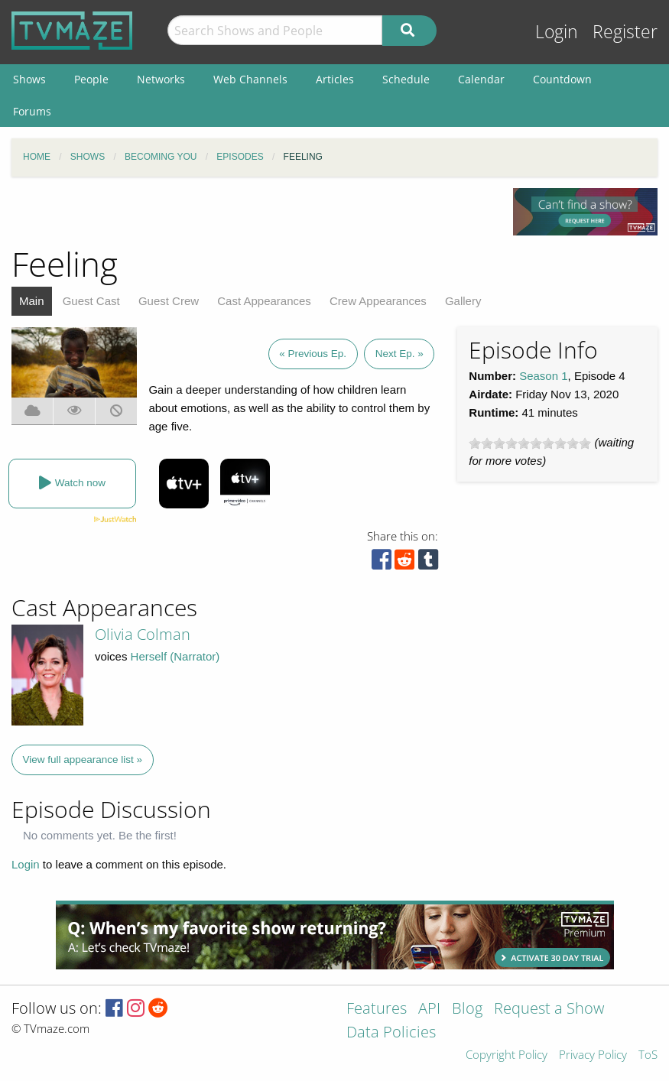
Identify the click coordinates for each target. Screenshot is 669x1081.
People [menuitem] (91, 79)
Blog (467, 1009)
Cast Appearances (264, 300)
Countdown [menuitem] (562, 79)
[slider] (530, 443)
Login (556, 32)
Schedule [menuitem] (406, 79)
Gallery (463, 300)
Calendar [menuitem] (481, 79)
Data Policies (391, 1033)
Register (625, 32)
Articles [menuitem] (335, 79)
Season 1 (543, 375)
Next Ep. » (399, 353)
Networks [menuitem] (161, 79)
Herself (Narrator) (175, 656)
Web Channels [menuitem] (250, 79)
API (429, 1009)
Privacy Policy (593, 1055)
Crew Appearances (378, 300)
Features (376, 1009)
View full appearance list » (83, 759)
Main (31, 300)
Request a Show (549, 1009)
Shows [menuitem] (29, 79)
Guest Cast (91, 300)
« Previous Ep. (312, 353)
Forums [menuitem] (32, 111)
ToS (648, 1055)
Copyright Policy (506, 1055)
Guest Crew (168, 300)
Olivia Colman (142, 634)
